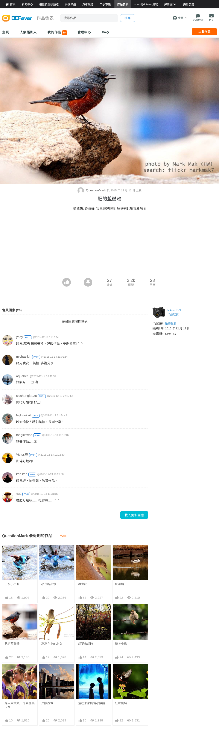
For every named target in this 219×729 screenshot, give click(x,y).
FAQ (105, 32)
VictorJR (22, 454)
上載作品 (204, 31)
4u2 (18, 493)
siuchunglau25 (26, 395)
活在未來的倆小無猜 (91, 671)
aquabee (22, 376)
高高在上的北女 (51, 643)
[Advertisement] (109, 246)
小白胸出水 (48, 584)
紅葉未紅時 (85, 643)
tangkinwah (24, 435)
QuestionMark (92, 190)
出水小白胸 (12, 584)
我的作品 (57, 32)
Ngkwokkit (23, 415)
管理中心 (84, 32)
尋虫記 (82, 584)
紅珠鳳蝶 (121, 671)
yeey (19, 337)
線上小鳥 (121, 643)
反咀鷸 (119, 584)
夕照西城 (47, 703)
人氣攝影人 (28, 32)
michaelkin (23, 356)
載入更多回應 (134, 515)
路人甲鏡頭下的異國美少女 (20, 705)
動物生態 (170, 323)
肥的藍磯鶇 (12, 643)
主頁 (5, 32)
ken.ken (21, 474)
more (63, 536)
